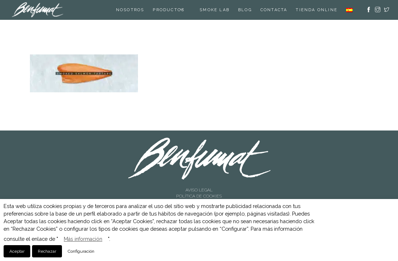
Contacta (273, 10)
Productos (168, 10)
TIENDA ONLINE (316, 10)
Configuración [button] (81, 251)
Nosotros (130, 10)
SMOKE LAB (214, 10)
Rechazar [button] (47, 251)
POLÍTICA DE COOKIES (199, 196)
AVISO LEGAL (199, 190)
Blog (245, 10)
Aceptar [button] (16, 251)
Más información (83, 239)
